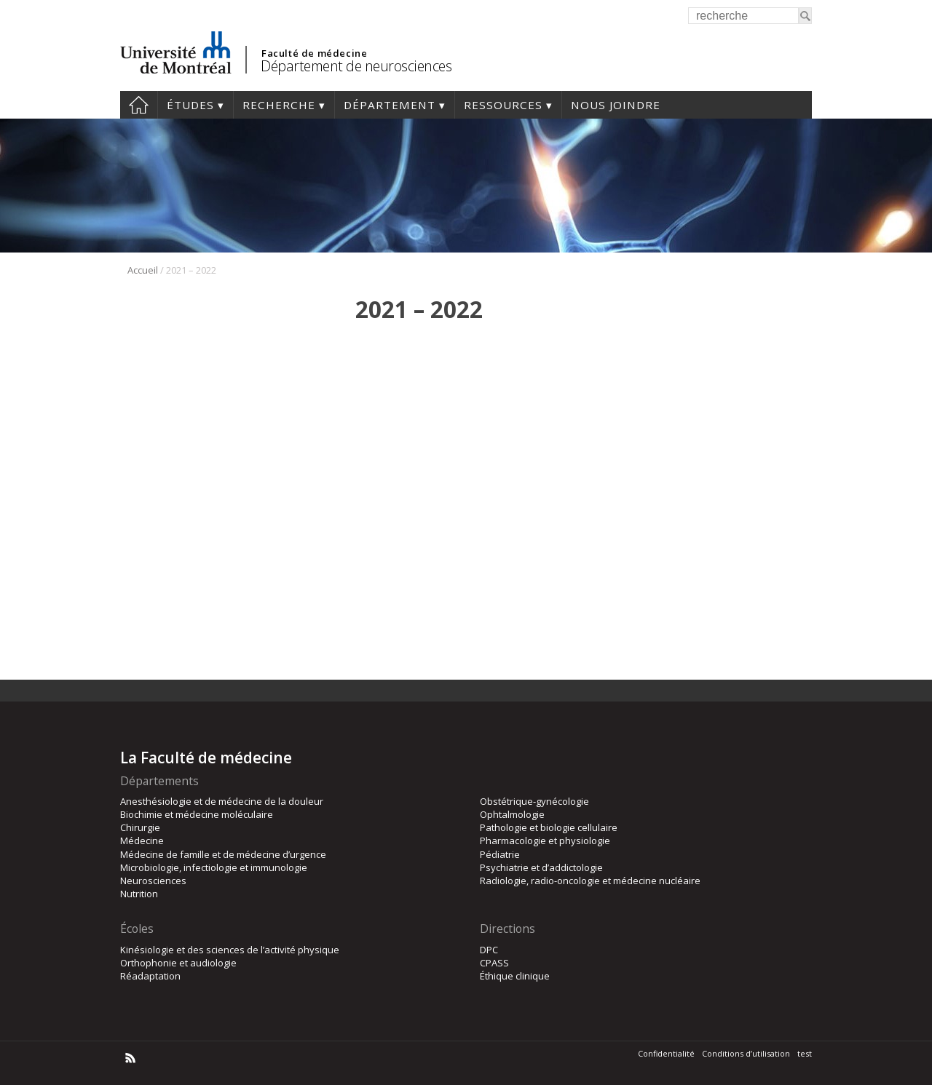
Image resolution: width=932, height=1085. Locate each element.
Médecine (142, 840)
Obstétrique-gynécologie (534, 801)
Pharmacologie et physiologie (545, 840)
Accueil (139, 105)
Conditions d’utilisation (746, 1053)
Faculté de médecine (314, 53)
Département (389, 105)
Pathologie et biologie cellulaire (548, 827)
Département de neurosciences (356, 66)
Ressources (503, 105)
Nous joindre (615, 105)
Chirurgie (140, 827)
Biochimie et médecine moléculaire (196, 814)
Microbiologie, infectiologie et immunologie (213, 867)
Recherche (278, 105)
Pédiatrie (500, 854)
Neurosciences (153, 880)
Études (190, 105)
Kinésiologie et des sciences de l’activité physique (229, 949)
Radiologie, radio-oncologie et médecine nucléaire (590, 880)
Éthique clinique (515, 975)
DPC (489, 949)
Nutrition (139, 893)
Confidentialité (666, 1053)
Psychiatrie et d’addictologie (541, 867)
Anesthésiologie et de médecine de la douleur (221, 801)
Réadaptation (150, 975)
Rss (131, 1058)
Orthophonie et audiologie (178, 962)
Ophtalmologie (512, 814)
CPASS (494, 962)
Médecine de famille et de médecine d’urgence (223, 854)
